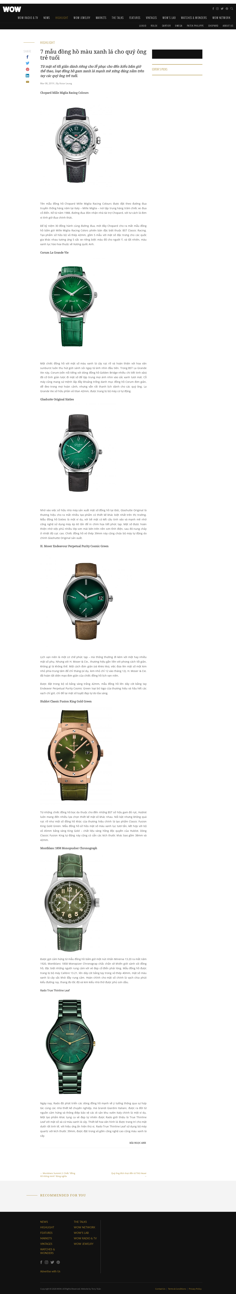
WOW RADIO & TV (85, 1238)
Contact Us (160, 1288)
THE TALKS (80, 1221)
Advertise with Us (50, 1271)
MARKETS (46, 1238)
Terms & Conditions (177, 1288)
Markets (101, 18)
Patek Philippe (195, 25)
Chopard (213, 25)
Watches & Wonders (194, 18)
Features (134, 18)
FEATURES (46, 1232)
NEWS (44, 1221)
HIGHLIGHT (47, 1227)
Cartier (166, 25)
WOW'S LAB (81, 1232)
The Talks (118, 18)
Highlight (61, 18)
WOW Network (221, 18)
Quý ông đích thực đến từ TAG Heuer (128, 1164)
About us (228, 25)
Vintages (151, 18)
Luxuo (143, 25)
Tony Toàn (96, 1288)
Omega (179, 25)
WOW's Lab (169, 18)
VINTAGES (46, 1243)
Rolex (154, 25)
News (47, 18)
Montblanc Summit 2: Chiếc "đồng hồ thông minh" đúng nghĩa (58, 1164)
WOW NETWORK (84, 1227)
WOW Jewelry (82, 18)
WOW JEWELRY (83, 1243)
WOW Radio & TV (28, 18)
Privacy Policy (195, 1288)
